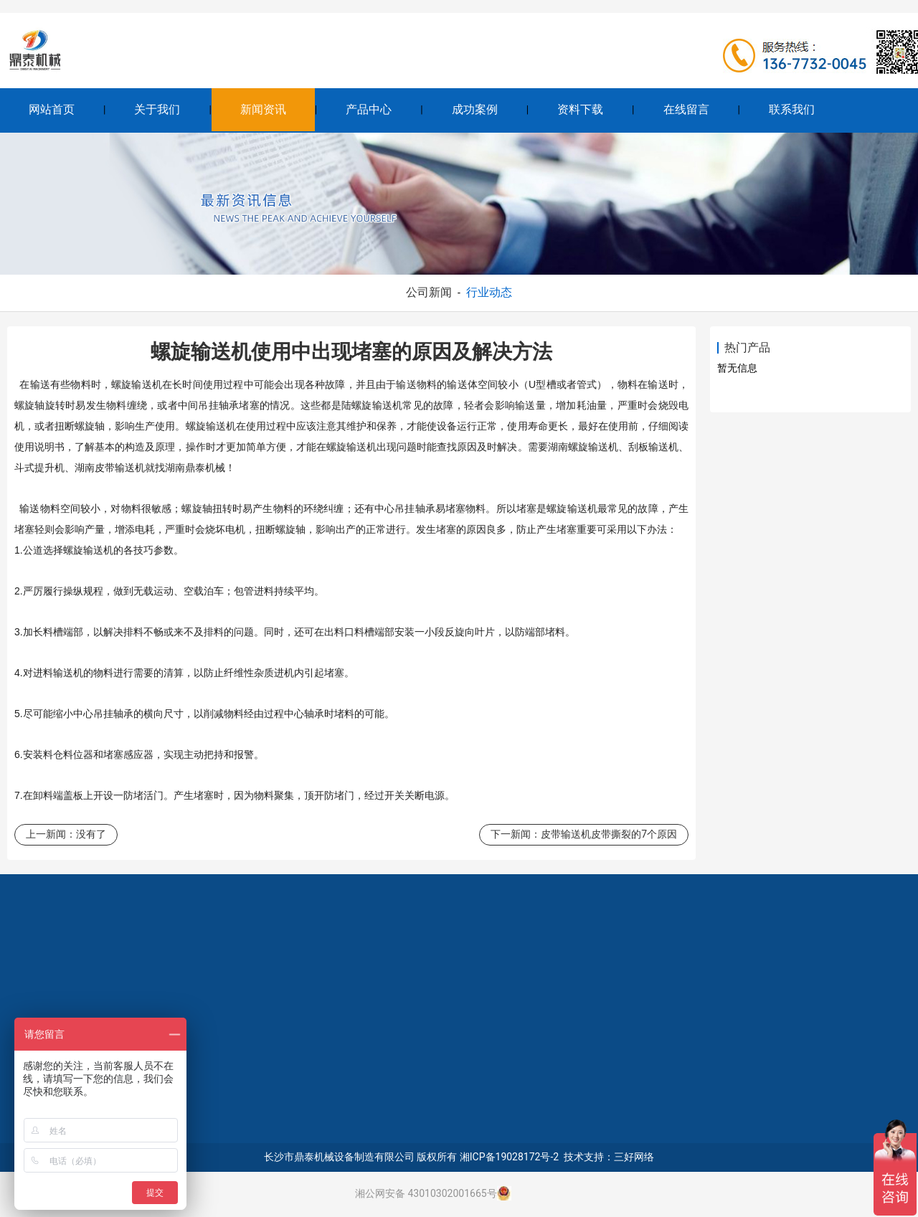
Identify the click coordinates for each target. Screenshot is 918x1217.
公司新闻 (429, 292)
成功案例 (475, 109)
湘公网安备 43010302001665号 (426, 1193)
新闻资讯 (263, 109)
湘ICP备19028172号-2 (509, 1156)
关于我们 (157, 109)
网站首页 (52, 109)
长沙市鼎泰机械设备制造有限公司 (339, 1156)
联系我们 (792, 109)
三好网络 (634, 1156)
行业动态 (489, 292)
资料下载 (580, 109)
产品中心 (369, 109)
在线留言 (686, 109)
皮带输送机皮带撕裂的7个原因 (609, 834)
